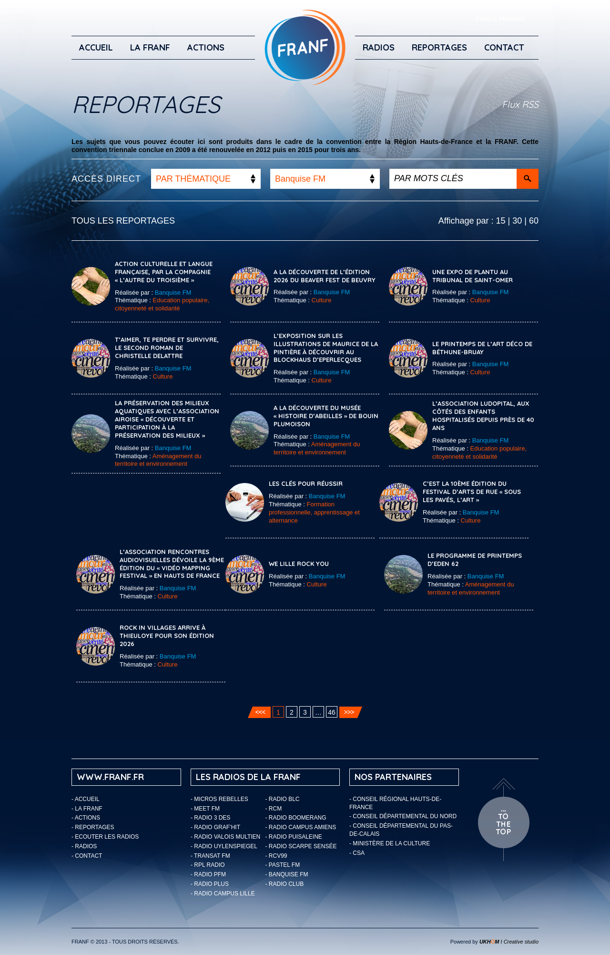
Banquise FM (173, 292)
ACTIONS (205, 47)
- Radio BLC (282, 799)
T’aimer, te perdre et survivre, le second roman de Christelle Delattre (167, 347)
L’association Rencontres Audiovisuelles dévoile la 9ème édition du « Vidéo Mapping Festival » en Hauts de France (172, 564)
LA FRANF (150, 47)
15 (501, 221)
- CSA (357, 853)
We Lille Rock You (299, 563)
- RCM (273, 808)
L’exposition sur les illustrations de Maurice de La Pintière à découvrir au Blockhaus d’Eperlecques (326, 348)
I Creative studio (509, 942)
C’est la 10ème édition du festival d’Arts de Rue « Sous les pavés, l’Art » (472, 491)
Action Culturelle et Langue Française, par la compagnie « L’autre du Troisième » (164, 272)
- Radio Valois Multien (225, 836)
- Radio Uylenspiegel (224, 846)
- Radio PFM (208, 874)
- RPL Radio (208, 865)
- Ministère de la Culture (389, 843)
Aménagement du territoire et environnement (158, 460)
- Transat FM (210, 855)
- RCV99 (276, 855)
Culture (322, 300)
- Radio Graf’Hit (215, 827)
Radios (379, 47)
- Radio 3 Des (210, 817)
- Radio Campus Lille (223, 893)
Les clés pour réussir (306, 483)
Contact (504, 47)
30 (517, 221)
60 (534, 221)
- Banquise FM (286, 874)
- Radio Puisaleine (293, 836)
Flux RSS (520, 104)
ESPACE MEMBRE (500, 18)
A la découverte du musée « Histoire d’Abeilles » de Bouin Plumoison (326, 416)
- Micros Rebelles (219, 799)
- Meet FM (205, 808)
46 (332, 712)
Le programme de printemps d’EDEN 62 (474, 559)
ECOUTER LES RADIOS (107, 836)
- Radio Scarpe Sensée (301, 846)
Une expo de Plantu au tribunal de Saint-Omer (472, 276)
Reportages (439, 47)
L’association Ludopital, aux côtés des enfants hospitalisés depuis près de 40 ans (483, 415)
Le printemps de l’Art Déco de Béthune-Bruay (482, 348)
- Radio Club (284, 884)
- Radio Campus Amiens (300, 827)
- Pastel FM (282, 865)
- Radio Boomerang (295, 817)
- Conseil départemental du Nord (403, 816)
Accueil (96, 47)
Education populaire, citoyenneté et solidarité (162, 304)
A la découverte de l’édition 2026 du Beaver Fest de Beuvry (325, 276)
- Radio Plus (210, 884)
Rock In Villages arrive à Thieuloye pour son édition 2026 (167, 635)
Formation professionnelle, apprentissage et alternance (314, 512)
